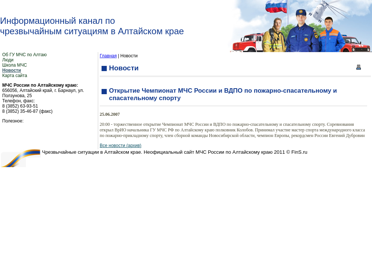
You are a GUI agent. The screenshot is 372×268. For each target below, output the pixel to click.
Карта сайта (14, 75)
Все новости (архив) (120, 145)
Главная (108, 55)
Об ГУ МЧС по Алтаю (24, 54)
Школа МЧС (14, 65)
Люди (7, 60)
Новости (11, 70)
